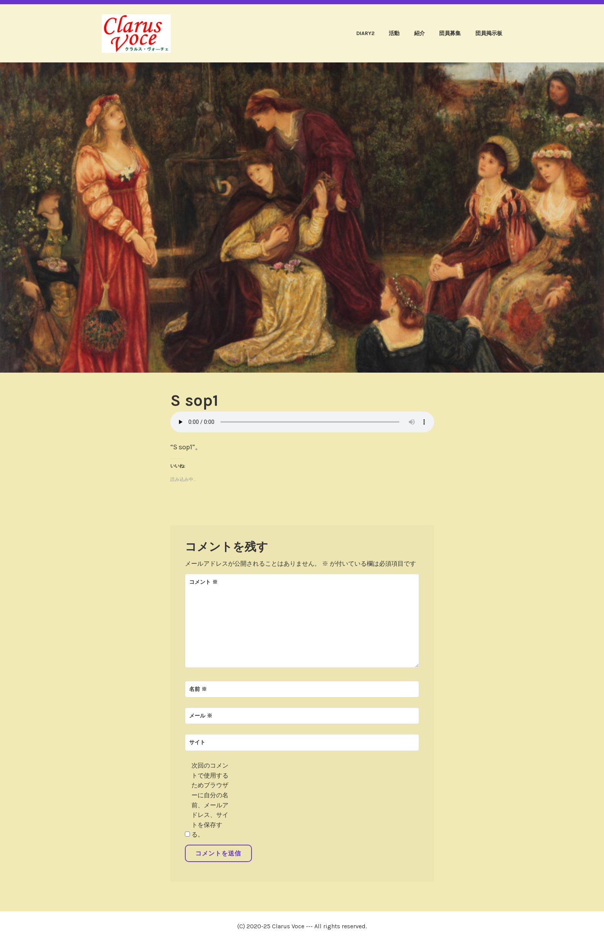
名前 (198, 689)
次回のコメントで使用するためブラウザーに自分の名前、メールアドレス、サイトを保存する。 (209, 800)
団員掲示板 (488, 33)
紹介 (419, 33)
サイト (197, 742)
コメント (203, 582)
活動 (394, 33)
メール (200, 715)
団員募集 (450, 33)
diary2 (365, 33)
